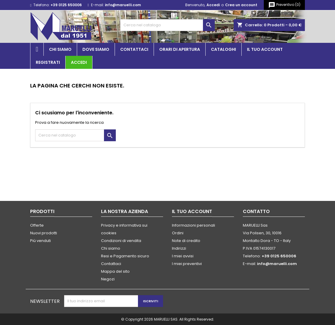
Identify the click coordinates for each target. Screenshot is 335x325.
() (284, 5)
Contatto (256, 211)
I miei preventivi (187, 263)
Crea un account (241, 4)
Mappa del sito (115, 271)
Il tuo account (265, 49)
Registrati (48, 62)
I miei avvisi (182, 256)
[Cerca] (167, 25)
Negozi (108, 279)
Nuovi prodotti (43, 233)
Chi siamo (60, 49)
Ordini (177, 233)
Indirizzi (179, 248)
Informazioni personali (193, 225)
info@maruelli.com (123, 4)
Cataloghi (223, 49)
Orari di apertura (179, 49)
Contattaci (134, 49)
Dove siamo (95, 49)
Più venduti (40, 240)
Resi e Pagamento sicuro (125, 256)
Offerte (37, 225)
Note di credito (186, 240)
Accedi (213, 4)
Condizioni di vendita (121, 240)
